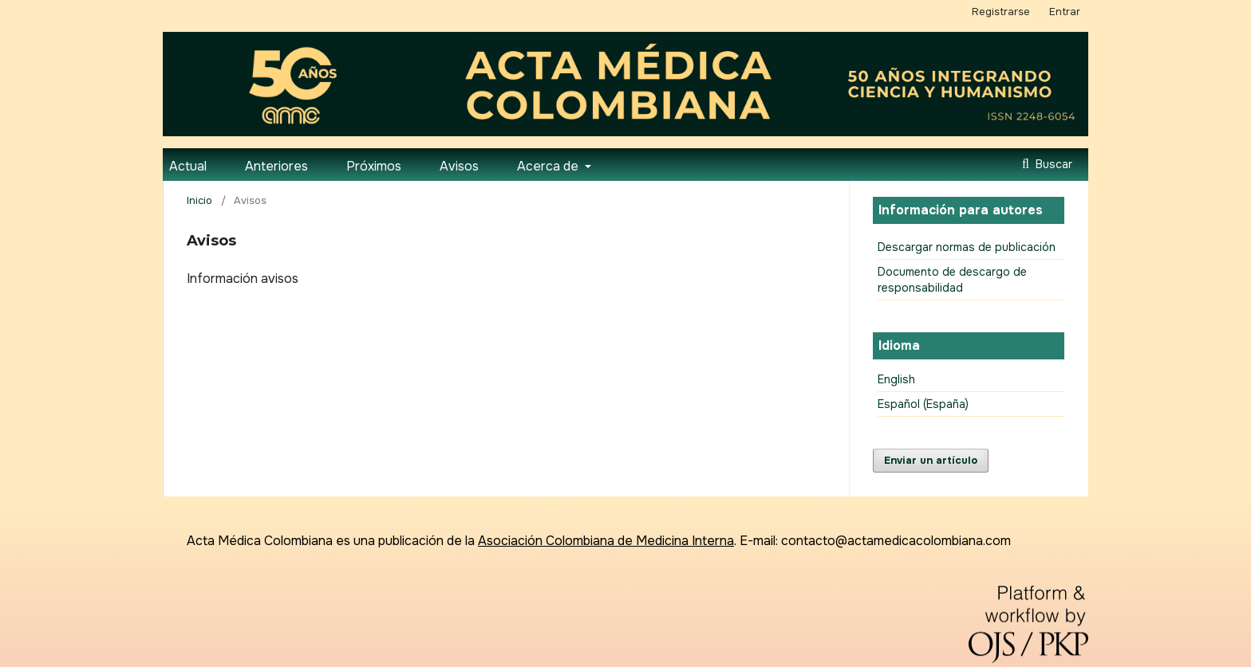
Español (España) (923, 404)
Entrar (1064, 11)
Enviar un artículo (930, 460)
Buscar (1052, 164)
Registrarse (1001, 11)
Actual (188, 166)
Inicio (199, 200)
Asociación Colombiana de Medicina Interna (606, 540)
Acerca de (549, 166)
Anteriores (276, 166)
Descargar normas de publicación (967, 247)
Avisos (459, 166)
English (896, 379)
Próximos (373, 166)
